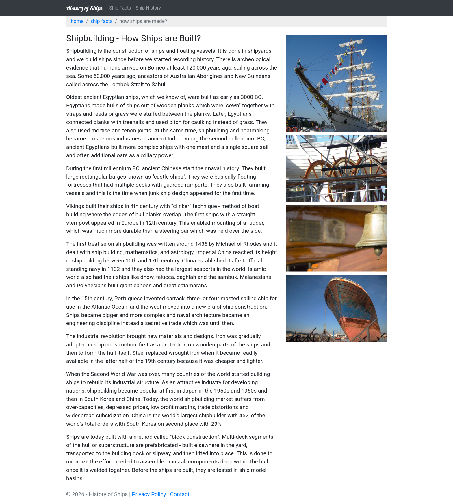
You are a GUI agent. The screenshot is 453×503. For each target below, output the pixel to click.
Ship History (148, 8)
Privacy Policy (149, 494)
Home (77, 21)
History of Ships (84, 8)
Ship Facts (120, 8)
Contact (180, 494)
